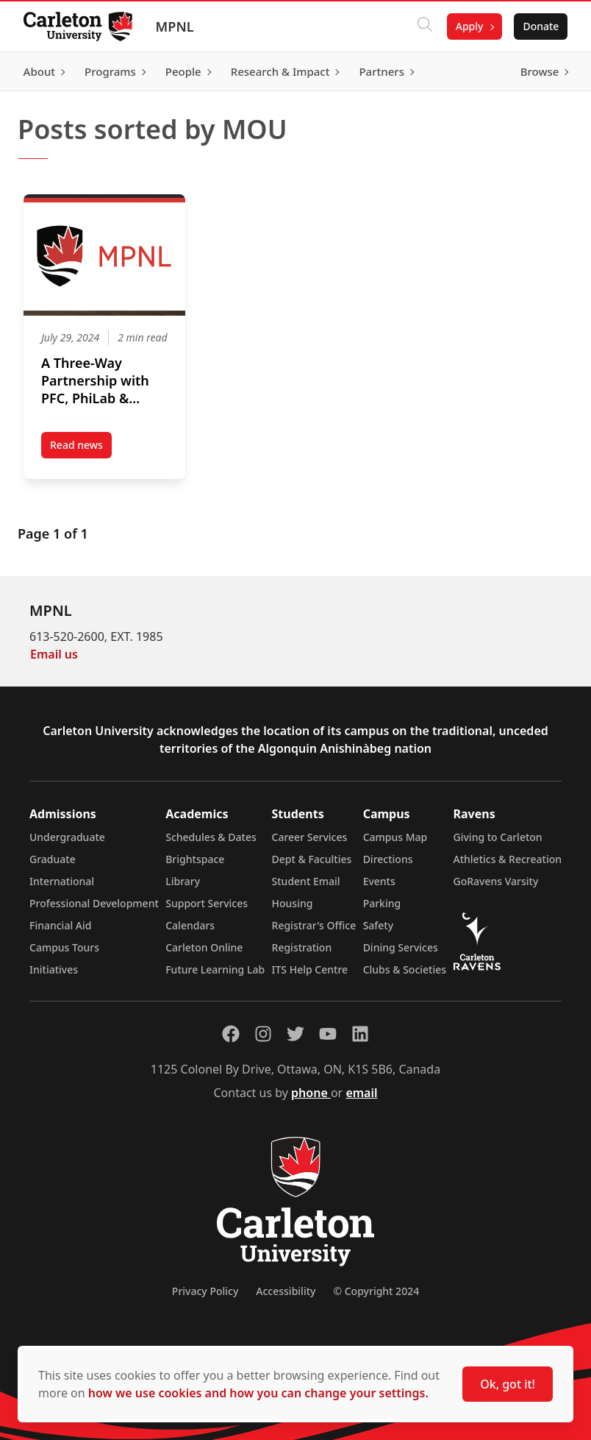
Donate (541, 26)
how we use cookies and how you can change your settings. (258, 1393)
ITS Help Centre (310, 969)
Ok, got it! (507, 1384)
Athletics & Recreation (508, 859)
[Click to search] (424, 26)
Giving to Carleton (498, 837)
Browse (539, 71)
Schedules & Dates (211, 837)
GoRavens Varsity (496, 881)
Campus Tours (64, 947)
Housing (292, 903)
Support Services (206, 903)
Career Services (310, 837)
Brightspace (194, 859)
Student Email (306, 881)
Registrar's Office (314, 925)
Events (379, 881)
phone (311, 1093)
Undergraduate (67, 837)
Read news (81, 448)
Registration (302, 947)
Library (182, 881)
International (61, 881)
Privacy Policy (205, 1291)
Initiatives (53, 969)
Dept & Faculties (312, 859)
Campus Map (395, 837)
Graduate (52, 859)
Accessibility (285, 1291)
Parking (382, 903)
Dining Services (400, 947)
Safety (378, 925)
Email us (54, 654)
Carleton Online (204, 947)
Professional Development (94, 903)
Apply (469, 26)
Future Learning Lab (215, 969)
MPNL (175, 26)
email (361, 1093)
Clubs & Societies (404, 969)
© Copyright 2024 (376, 1291)
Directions (388, 859)
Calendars (190, 925)
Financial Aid (60, 925)
